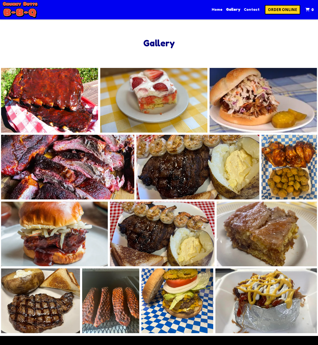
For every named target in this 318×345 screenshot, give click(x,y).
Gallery (233, 9)
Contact (252, 9)
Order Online (282, 9)
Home (217, 9)
